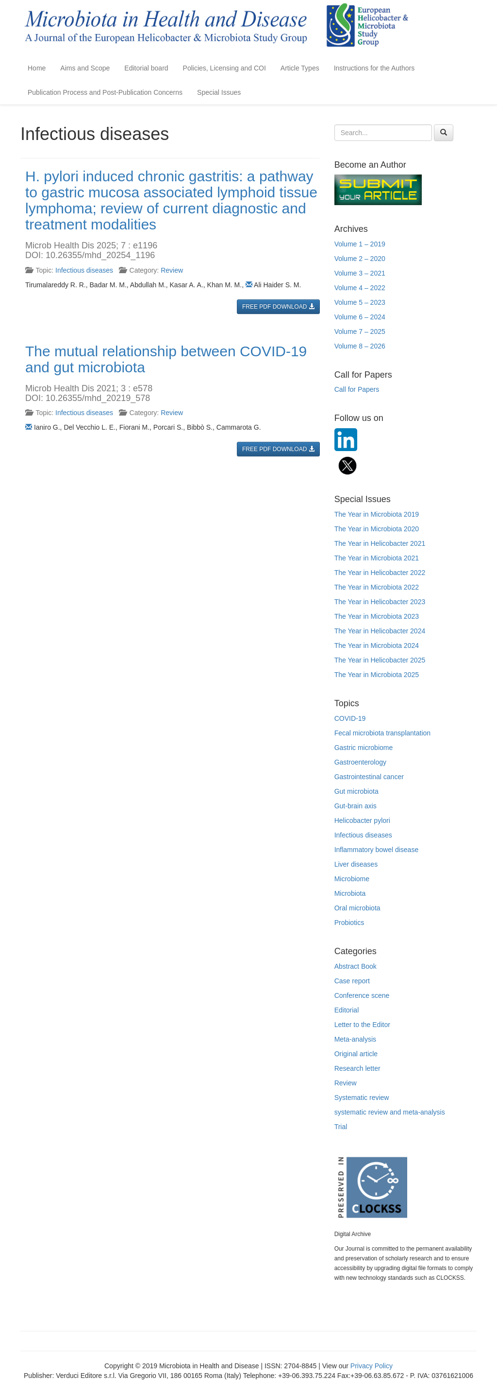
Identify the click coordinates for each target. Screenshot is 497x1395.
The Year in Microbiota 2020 (376, 529)
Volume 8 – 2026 (359, 346)
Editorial (346, 1010)
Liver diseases (356, 864)
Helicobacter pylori (362, 820)
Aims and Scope (85, 68)
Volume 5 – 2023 (359, 302)
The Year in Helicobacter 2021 (380, 543)
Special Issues (219, 92)
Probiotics (349, 922)
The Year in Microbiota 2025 (376, 675)
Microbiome (351, 879)
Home (37, 68)
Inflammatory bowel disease (376, 850)
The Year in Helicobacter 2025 (380, 660)
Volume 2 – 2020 (359, 258)
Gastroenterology (360, 762)
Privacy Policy (371, 1366)
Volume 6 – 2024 (359, 317)
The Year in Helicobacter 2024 (380, 631)
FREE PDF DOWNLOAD (278, 306)
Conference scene (362, 995)
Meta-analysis (355, 1039)
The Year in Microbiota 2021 (376, 558)
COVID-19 (350, 718)
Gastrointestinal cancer (369, 777)
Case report (352, 981)
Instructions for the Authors (374, 68)
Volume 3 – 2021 (359, 273)
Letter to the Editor (362, 1025)
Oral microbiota (357, 908)
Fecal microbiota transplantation (382, 733)
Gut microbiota (356, 791)
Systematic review (361, 1097)
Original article (356, 1054)
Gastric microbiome (363, 747)
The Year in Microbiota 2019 (376, 514)
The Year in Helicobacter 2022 (380, 572)
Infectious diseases (84, 270)
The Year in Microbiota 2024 (376, 645)
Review (172, 270)
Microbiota (350, 893)
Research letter (357, 1068)
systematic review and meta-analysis (389, 1112)
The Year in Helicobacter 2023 (380, 602)
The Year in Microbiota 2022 (376, 587)
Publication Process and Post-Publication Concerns (105, 92)
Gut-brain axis (355, 806)
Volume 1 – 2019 (359, 244)
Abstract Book (355, 966)
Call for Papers (357, 389)
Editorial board (146, 68)
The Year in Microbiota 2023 (376, 616)
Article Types (300, 68)
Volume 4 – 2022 (359, 288)
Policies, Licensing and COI (224, 68)
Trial (341, 1127)
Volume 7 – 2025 (359, 331)
